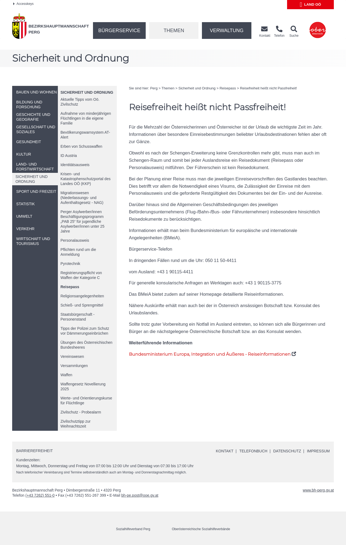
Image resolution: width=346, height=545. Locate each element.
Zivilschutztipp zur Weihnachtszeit (76, 423)
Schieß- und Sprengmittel (82, 305)
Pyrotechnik (70, 263)
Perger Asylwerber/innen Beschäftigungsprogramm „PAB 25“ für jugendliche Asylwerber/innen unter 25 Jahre (83, 221)
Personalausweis (75, 240)
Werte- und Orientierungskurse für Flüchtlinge (86, 400)
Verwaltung (227, 30)
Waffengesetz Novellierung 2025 (83, 386)
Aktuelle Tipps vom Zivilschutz (80, 101)
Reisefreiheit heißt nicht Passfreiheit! (268, 88)
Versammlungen (74, 366)
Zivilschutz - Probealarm (81, 412)
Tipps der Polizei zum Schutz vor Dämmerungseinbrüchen (85, 330)
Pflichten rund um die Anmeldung (78, 252)
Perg (153, 88)
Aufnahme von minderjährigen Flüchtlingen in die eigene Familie (86, 118)
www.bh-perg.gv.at (318, 490)
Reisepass (70, 287)
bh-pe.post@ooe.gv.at (139, 495)
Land (310, 4)
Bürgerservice (119, 30)
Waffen (66, 375)
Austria (69, 155)
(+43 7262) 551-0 (40, 495)
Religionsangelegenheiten (82, 296)
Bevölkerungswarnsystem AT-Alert (85, 134)
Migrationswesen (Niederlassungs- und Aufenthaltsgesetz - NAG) (82, 198)
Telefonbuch (253, 451)
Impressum (318, 451)
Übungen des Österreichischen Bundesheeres (86, 344)
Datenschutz (287, 451)
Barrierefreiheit (34, 451)
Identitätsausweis (75, 165)
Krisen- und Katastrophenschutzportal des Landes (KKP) (86, 179)
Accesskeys (23, 4)
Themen (174, 30)
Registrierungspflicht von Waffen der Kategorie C (81, 275)
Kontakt (224, 451)
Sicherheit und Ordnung (87, 92)
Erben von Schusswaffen (81, 146)
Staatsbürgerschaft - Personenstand (78, 316)
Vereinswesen (72, 356)
